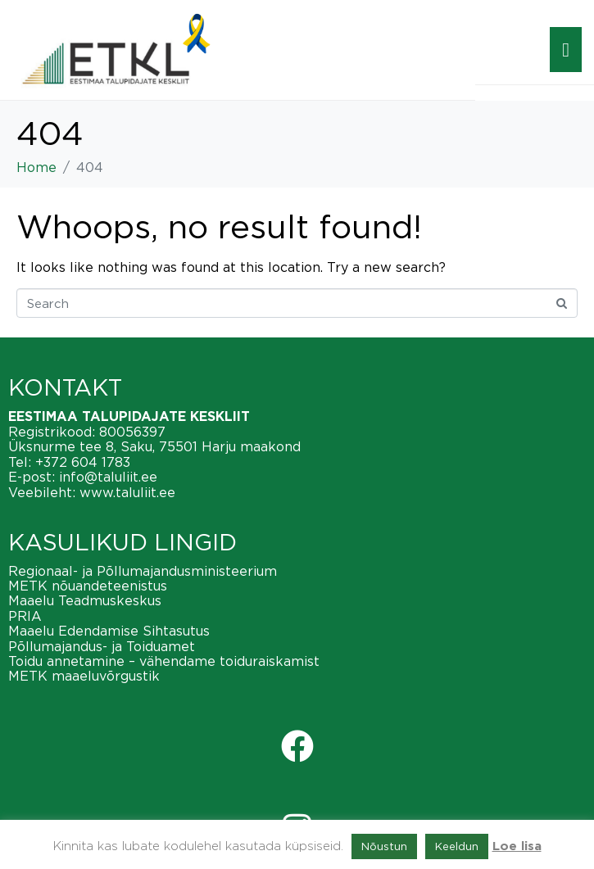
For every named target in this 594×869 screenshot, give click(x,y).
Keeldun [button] (456, 846)
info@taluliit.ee (108, 476)
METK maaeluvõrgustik (84, 675)
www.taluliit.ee (127, 492)
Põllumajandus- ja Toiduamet (101, 646)
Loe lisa (517, 846)
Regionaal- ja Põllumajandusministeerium (142, 570)
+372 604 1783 (82, 462)
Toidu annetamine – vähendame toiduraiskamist (164, 661)
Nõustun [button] (384, 846)
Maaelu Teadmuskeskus (84, 600)
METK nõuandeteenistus (87, 585)
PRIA (25, 616)
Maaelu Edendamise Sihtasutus (109, 630)
